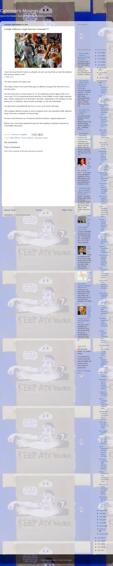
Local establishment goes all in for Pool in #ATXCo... (103, 451)
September (103, 81)
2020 (99, 53)
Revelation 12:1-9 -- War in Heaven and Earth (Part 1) (103, 384)
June (101, 516)
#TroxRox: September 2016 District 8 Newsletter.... (104, 323)
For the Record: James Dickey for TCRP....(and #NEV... (103, 225)
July (101, 513)
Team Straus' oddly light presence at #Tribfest (104, 167)
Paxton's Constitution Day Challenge (103, 249)
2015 (99, 538)
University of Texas (41, 138)
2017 (99, 62)
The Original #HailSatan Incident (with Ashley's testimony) (84, 136)
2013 (99, 544)
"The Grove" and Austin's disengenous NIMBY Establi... (103, 188)
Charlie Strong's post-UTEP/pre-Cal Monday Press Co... (104, 336)
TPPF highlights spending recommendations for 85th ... (103, 211)
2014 (99, 541)
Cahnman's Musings (19, 10)
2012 (99, 547)
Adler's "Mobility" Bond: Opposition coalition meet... (103, 403)
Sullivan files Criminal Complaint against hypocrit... (103, 415)
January (102, 534)
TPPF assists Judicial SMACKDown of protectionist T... (103, 122)
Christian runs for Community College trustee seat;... (104, 350)
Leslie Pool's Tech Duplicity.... (103, 374)
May (101, 520)
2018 (99, 59)
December (103, 68)
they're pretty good (38, 106)
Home (39, 210)
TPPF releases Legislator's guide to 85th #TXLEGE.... (104, 363)
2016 (99, 65)
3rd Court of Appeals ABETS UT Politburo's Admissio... (104, 200)
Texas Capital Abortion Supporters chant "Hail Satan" (84, 56)
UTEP (15, 96)
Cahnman (83, 349)
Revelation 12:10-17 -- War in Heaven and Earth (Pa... (104, 238)
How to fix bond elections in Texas (104, 99)
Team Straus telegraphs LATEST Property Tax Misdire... (103, 297)
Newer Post (10, 210)
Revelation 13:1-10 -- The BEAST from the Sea (103, 156)
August (102, 510)
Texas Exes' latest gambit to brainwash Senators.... (103, 285)
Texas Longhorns (27, 138)
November (103, 73)
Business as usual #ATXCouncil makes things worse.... (103, 489)
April (101, 523)
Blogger (69, 560)
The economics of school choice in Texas (103, 89)
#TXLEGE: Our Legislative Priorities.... (84, 112)
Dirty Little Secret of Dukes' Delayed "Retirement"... (104, 134)
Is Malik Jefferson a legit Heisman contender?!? (104, 310)
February (102, 529)
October (102, 78)
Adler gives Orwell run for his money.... (103, 145)
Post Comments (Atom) (22, 215)
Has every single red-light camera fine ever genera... (103, 464)
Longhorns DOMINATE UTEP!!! (103, 394)
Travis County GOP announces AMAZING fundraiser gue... (104, 109)
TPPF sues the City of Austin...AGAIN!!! (104, 425)
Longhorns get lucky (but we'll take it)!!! (103, 440)
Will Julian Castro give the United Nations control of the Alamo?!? (84, 191)
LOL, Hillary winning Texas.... (103, 433)
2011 (99, 550)
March (101, 526)
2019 (99, 56)
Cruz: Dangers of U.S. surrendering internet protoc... (104, 272)
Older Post (67, 210)
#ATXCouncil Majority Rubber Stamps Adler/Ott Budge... (103, 260)
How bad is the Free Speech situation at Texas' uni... (103, 501)
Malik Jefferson (15, 138)
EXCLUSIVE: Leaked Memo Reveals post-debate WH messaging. (83, 84)
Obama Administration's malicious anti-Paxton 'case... (104, 476)
